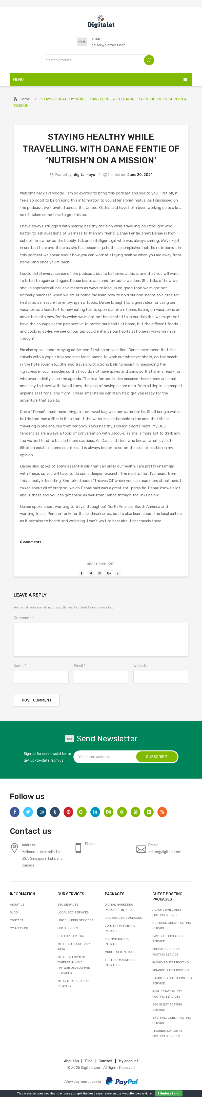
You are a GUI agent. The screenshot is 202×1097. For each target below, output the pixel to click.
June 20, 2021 (139, 175)
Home (24, 99)
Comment (24, 618)
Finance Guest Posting (170, 970)
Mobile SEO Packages (121, 952)
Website (140, 665)
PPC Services (67, 928)
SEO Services (67, 904)
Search (149, 60)
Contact (16, 920)
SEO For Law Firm (71, 936)
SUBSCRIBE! (157, 756)
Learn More (143, 1093)
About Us (17, 904)
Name (20, 665)
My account (19, 928)
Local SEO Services (73, 912)
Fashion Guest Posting (170, 962)
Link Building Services (75, 920)
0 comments (30, 542)
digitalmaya (84, 175)
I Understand (168, 1093)
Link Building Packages (123, 918)
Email (80, 665)
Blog (14, 912)
